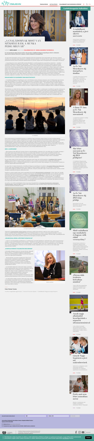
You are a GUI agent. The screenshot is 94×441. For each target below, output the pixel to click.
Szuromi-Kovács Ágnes (29, 291)
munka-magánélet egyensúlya (13, 291)
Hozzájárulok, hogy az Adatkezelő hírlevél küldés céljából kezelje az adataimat (19, 425)
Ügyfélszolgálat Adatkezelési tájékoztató (25, 433)
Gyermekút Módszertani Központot (55, 166)
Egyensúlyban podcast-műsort (18, 231)
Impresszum (88, 432)
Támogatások (44, 4)
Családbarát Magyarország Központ (70, 4)
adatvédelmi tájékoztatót (15, 424)
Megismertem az (11, 424)
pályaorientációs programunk (42, 172)
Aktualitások (53, 4)
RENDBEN (88, 437)
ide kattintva (66, 438)
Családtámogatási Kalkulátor (37, 175)
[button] (83, 4)
